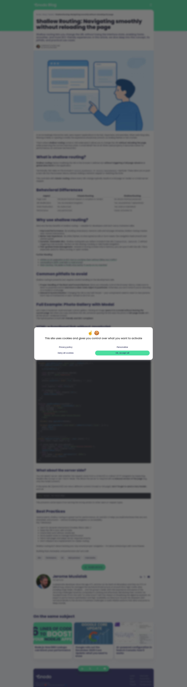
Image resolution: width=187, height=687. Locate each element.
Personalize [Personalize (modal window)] (122, 347)
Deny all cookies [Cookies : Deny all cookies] (66, 353)
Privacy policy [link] (65, 347)
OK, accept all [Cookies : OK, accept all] (122, 353)
